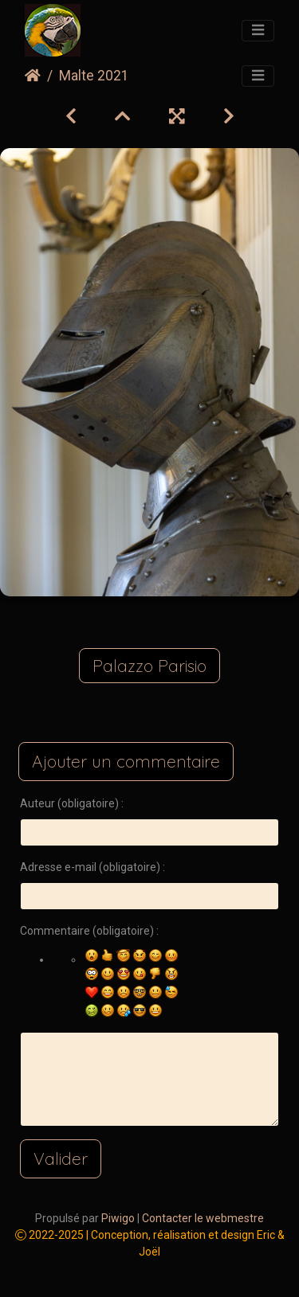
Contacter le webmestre (203, 1218)
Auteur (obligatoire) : (72, 803)
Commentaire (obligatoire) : (89, 930)
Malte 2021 (94, 76)
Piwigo (118, 1218)
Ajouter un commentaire (126, 761)
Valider (60, 1158)
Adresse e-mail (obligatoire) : (92, 867)
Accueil (33, 75)
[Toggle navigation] (258, 31)
